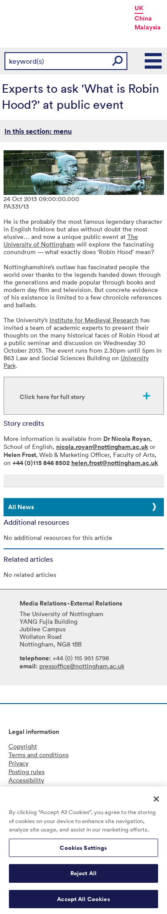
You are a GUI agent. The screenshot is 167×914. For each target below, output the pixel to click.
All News (21, 506)
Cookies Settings (83, 851)
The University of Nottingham (71, 240)
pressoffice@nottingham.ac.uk (81, 666)
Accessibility (26, 780)
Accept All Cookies (83, 902)
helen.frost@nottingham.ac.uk (114, 462)
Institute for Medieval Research (93, 320)
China (143, 18)
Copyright (22, 746)
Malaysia (147, 27)
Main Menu (154, 61)
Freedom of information (42, 788)
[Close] (156, 802)
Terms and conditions (38, 754)
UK (138, 8)
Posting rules (26, 771)
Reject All (83, 876)
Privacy (18, 763)
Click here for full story (52, 396)
